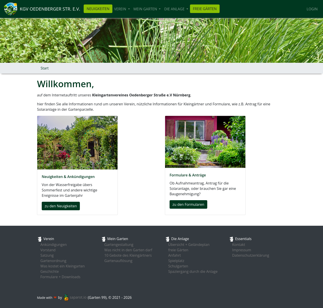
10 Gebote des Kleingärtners (128, 255)
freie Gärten (205, 8)
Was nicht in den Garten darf (128, 249)
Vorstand (48, 249)
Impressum (241, 249)
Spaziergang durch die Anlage (193, 271)
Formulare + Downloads (60, 276)
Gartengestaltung (118, 244)
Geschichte (49, 271)
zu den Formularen (188, 204)
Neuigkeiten (98, 8)
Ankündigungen (53, 244)
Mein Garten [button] (145, 9)
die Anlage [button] (174, 9)
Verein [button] (120, 9)
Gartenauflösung (118, 260)
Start (45, 68)
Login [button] (312, 9)
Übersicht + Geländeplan (189, 244)
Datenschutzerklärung (250, 255)
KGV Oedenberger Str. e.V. (50, 9)
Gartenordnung (53, 260)
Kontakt (238, 244)
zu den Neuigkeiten (61, 206)
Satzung (47, 255)
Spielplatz (176, 260)
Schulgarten (178, 266)
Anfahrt (174, 255)
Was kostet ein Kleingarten (62, 266)
